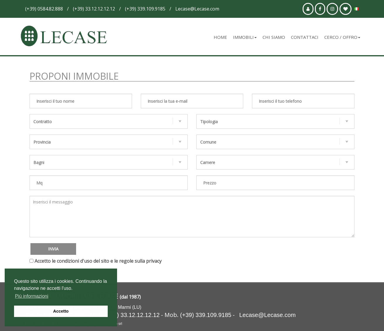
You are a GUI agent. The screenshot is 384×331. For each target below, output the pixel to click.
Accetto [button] (61, 311)
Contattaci (304, 37)
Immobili (245, 37)
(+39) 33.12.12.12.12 (132, 315)
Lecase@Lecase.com (267, 315)
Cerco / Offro (342, 37)
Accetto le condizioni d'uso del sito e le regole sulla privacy (98, 261)
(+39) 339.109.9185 (205, 315)
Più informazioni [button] (31, 296)
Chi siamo (274, 37)
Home (220, 37)
